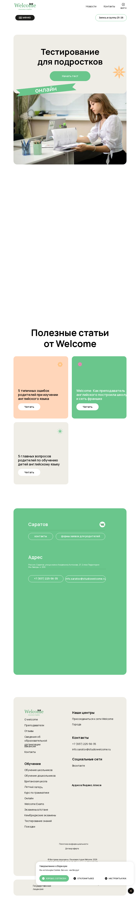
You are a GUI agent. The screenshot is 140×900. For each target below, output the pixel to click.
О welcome (31, 719)
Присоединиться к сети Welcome (92, 719)
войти (123, 7)
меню (27, 17)
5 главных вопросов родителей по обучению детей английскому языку (39, 460)
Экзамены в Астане (36, 809)
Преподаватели (34, 725)
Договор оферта (72, 848)
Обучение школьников (38, 770)
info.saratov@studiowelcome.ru (91, 749)
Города (76, 724)
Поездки (29, 826)
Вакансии (30, 746)
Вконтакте (78, 765)
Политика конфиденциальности (73, 844)
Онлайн (29, 798)
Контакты (30, 752)
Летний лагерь (33, 787)
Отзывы (29, 731)
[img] (41, 373)
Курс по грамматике (36, 792)
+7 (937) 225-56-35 (84, 744)
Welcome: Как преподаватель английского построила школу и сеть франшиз (101, 394)
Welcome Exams (34, 804)
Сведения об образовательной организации (35, 740)
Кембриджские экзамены (40, 815)
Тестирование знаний (38, 821)
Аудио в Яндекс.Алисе (86, 785)
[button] (111, 17)
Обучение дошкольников (39, 775)
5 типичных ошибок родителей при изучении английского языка (38, 394)
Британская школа (35, 781)
